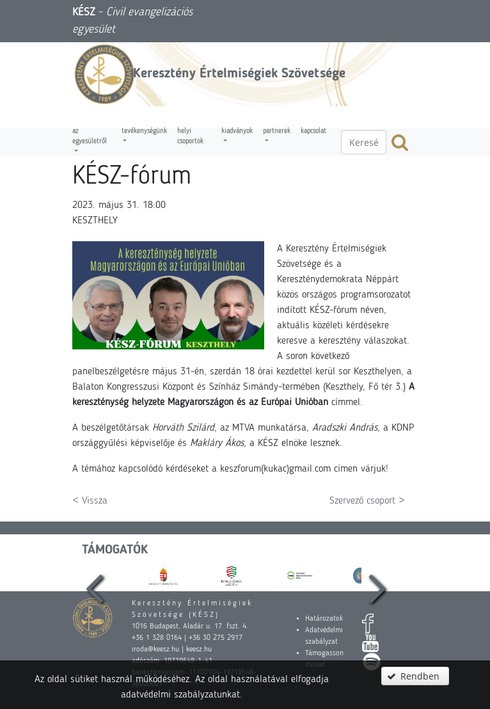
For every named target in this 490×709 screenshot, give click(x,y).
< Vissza (89, 501)
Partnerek (276, 131)
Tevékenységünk (144, 131)
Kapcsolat (313, 131)
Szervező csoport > (367, 501)
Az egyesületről (89, 136)
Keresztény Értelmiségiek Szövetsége (239, 74)
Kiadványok (237, 131)
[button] (415, 676)
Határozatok (324, 619)
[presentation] (94, 576)
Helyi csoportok (190, 136)
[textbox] (363, 142)
